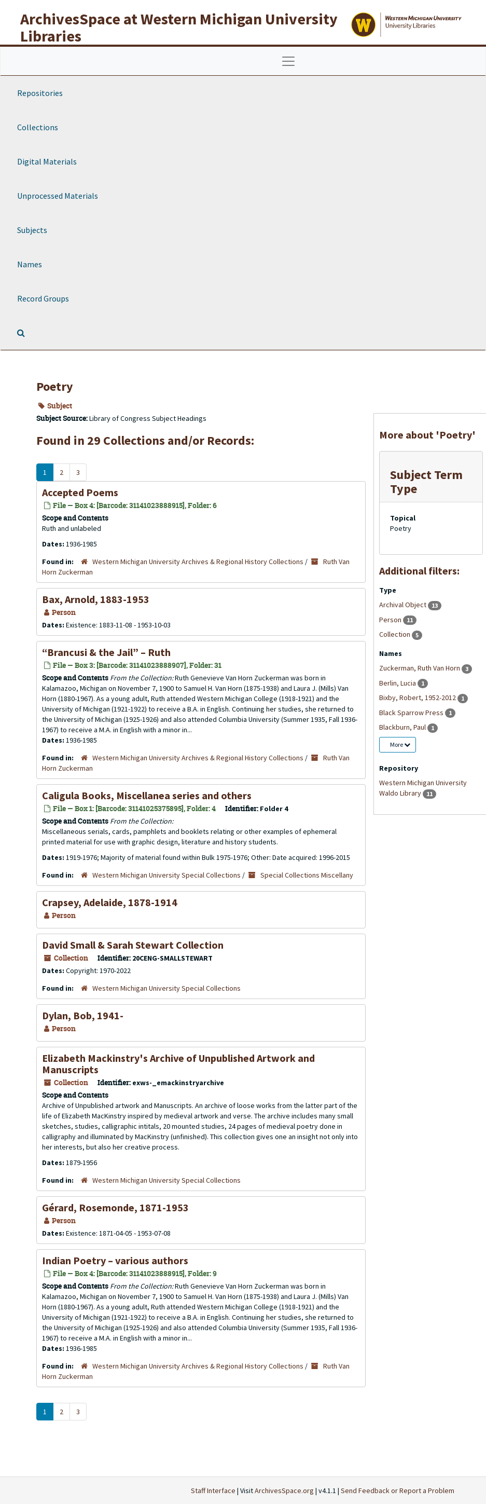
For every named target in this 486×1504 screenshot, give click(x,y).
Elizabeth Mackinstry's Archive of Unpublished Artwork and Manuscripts (178, 1063)
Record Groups (43, 298)
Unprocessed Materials (57, 195)
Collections (37, 127)
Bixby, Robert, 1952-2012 (418, 697)
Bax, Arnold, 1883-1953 (95, 599)
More (400, 744)
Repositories (40, 93)
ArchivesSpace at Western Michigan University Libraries (179, 27)
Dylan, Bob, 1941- (82, 1015)
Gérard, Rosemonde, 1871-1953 (115, 1207)
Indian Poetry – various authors (115, 1260)
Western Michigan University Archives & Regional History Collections (197, 561)
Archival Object (403, 604)
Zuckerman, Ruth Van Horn (420, 668)
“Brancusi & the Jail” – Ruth (106, 652)
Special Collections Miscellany (306, 875)
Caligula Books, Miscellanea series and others (147, 795)
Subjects (32, 230)
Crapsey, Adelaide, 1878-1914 (109, 902)
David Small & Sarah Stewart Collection (133, 944)
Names (29, 264)
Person (391, 619)
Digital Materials (47, 161)
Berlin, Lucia (398, 683)
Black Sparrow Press (412, 712)
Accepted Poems (80, 492)
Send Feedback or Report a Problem (397, 1490)
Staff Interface (213, 1490)
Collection (395, 634)
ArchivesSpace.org (284, 1490)
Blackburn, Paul (403, 727)
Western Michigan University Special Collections (166, 875)
